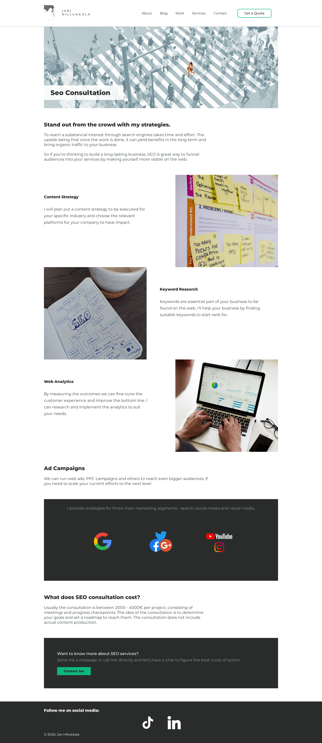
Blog (164, 13)
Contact (220, 13)
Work (179, 13)
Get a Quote (254, 13)
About (147, 13)
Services (199, 13)
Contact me (74, 671)
